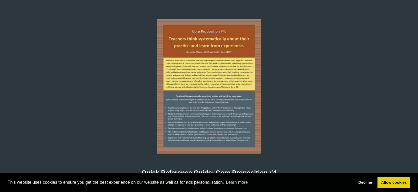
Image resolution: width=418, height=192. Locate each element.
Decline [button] (365, 182)
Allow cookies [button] (394, 182)
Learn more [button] (237, 182)
